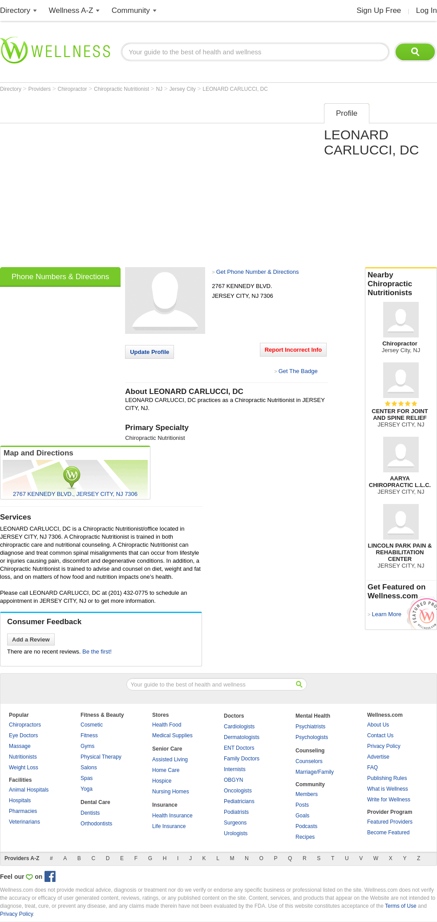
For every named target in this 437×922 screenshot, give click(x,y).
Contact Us (380, 735)
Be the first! (97, 651)
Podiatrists (236, 812)
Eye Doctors (23, 735)
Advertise (378, 757)
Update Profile (149, 352)
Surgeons (235, 823)
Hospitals (20, 800)
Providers (40, 89)
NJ (160, 89)
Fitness (89, 735)
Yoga (87, 789)
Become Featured (388, 832)
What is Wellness (387, 789)
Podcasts (306, 826)
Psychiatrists (310, 726)
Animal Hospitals (29, 790)
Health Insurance (172, 815)
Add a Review (31, 639)
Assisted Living (170, 759)
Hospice (161, 781)
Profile (346, 113)
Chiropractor (73, 89)
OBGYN (233, 780)
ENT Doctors (239, 748)
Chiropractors (25, 725)
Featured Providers (390, 822)
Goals (302, 815)
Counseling (309, 750)
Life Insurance (169, 826)
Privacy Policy (384, 746)
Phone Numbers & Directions (60, 276)
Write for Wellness (388, 799)
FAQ (372, 767)
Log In (426, 10)
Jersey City (184, 89)
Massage (20, 746)
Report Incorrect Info (293, 349)
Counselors (309, 761)
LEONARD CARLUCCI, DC (235, 89)
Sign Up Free (378, 10)
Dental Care (95, 802)
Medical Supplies (172, 735)
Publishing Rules (387, 778)
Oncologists (238, 791)
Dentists (90, 813)
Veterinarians (24, 822)
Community (131, 10)
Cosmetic (92, 725)
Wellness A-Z (71, 10)
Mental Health (312, 716)
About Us (378, 725)
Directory (15, 10)
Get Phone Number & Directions (257, 271)
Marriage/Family (314, 772)
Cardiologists (239, 726)
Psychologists (311, 737)
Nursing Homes (170, 791)
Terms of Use (401, 906)
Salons (89, 767)
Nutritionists (23, 757)
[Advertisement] (83, 182)
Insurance (165, 805)
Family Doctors (241, 758)
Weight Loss (23, 767)
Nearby (401, 284)
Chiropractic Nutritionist (122, 89)
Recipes (305, 837)
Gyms (87, 746)
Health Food (166, 725)
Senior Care (167, 749)
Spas (87, 778)
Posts (302, 805)
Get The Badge (298, 371)
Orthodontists (96, 823)
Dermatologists (241, 737)
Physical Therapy (101, 757)
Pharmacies (23, 811)
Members (306, 794)
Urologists (235, 833)
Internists (235, 769)
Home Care (165, 770)
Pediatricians (239, 801)
